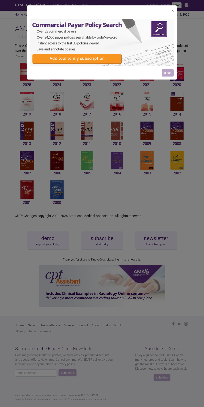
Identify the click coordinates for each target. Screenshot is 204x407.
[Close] (172, 10)
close (167, 73)
